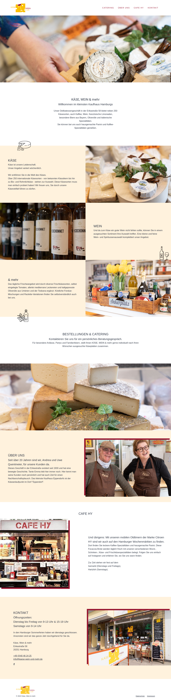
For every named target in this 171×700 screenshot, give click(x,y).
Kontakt (153, 8)
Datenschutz (140, 696)
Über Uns (124, 8)
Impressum (151, 696)
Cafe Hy (139, 8)
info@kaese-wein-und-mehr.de (27, 659)
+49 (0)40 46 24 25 (22, 656)
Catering (108, 8)
